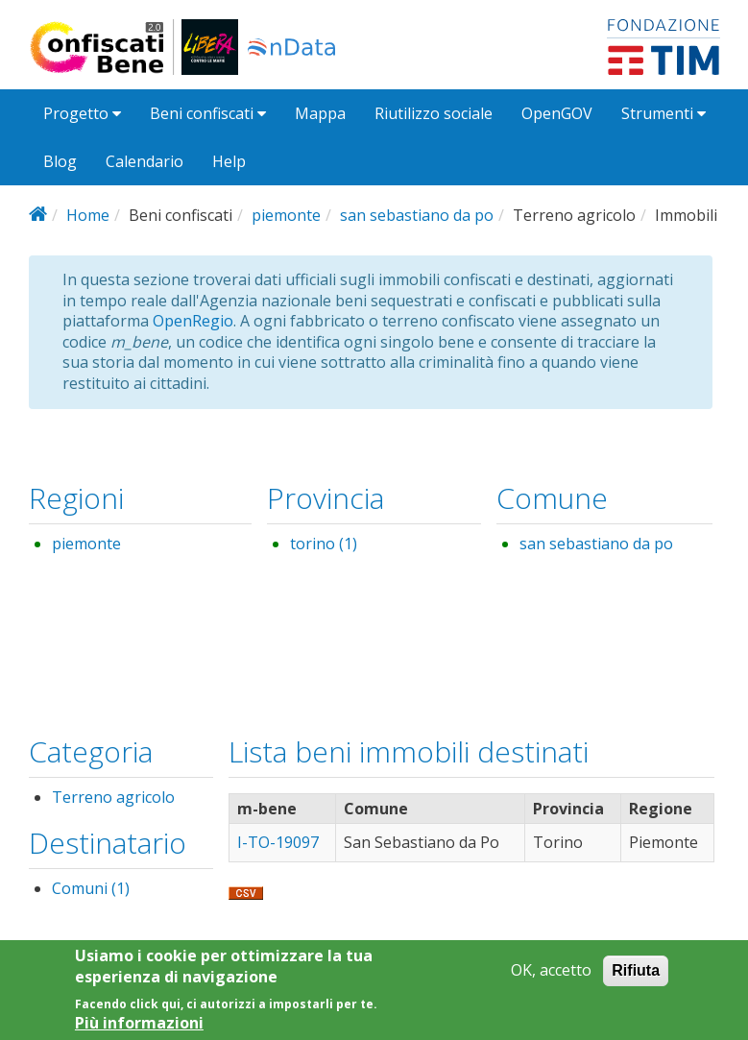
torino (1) (323, 543)
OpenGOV (556, 113)
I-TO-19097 (278, 842)
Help (229, 161)
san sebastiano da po (417, 215)
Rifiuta (636, 977)
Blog (60, 161)
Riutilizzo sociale (433, 113)
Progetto (82, 113)
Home (87, 215)
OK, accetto (551, 977)
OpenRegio (193, 320)
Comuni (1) (91, 888)
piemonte (286, 215)
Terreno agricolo (113, 797)
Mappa (320, 113)
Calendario (144, 161)
